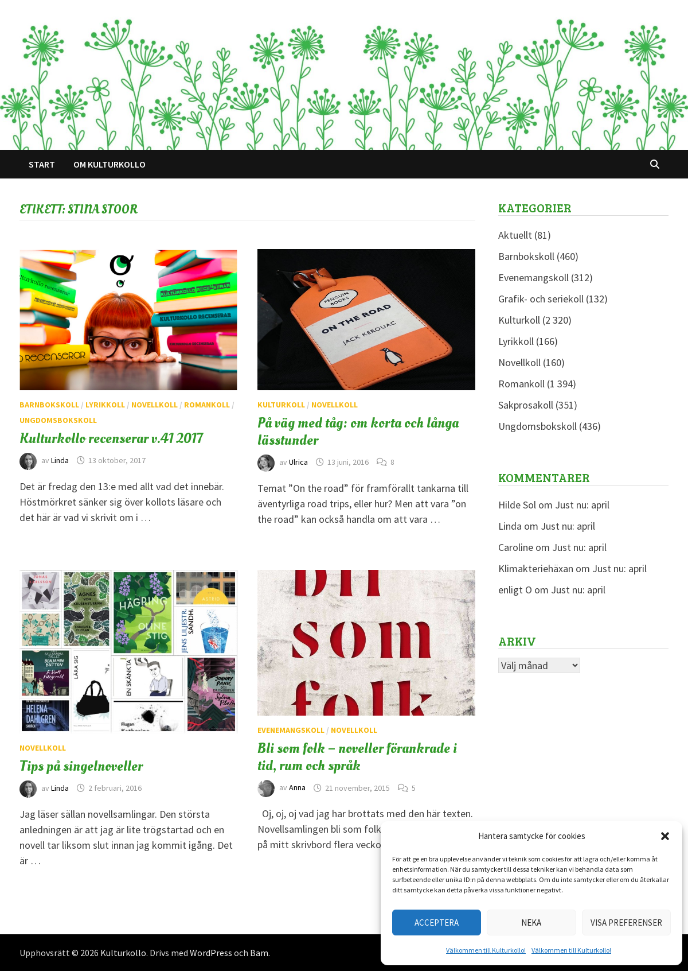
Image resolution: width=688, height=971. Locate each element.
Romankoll (207, 404)
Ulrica (298, 462)
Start (42, 164)
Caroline (515, 547)
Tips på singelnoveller (81, 766)
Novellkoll (154, 404)
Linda (60, 460)
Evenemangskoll (291, 730)
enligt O (515, 589)
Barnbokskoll (49, 404)
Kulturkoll (281, 404)
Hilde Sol (517, 504)
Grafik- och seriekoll (541, 298)
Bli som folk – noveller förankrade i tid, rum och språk (357, 757)
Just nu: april (582, 504)
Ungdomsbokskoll (58, 420)
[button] (665, 836)
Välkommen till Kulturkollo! (486, 950)
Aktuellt (515, 235)
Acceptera (437, 922)
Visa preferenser (626, 922)
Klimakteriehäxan (535, 568)
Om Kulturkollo (109, 164)
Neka (531, 922)
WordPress (211, 952)
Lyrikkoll (105, 404)
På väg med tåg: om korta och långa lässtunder (358, 431)
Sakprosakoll (525, 404)
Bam (259, 952)
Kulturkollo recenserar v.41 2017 (110, 438)
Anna (297, 788)
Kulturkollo (123, 952)
